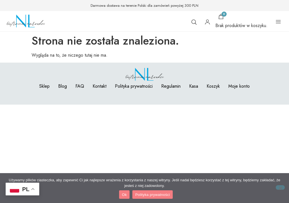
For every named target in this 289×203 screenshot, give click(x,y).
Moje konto (239, 86)
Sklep (44, 86)
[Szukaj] (194, 22)
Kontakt (99, 86)
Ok (124, 195)
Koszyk (213, 86)
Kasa (193, 86)
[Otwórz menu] (278, 22)
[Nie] (280, 187)
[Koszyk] (221, 16)
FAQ (79, 86)
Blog (62, 86)
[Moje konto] (207, 22)
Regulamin (171, 86)
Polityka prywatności (134, 86)
